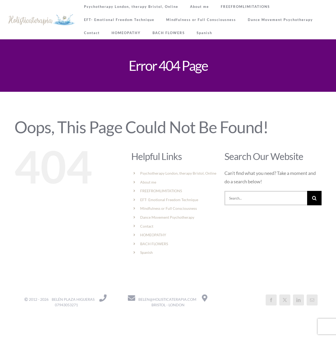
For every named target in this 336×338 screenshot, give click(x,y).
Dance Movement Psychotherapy (167, 217)
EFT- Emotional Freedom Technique (169, 199)
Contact (146, 226)
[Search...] (265, 198)
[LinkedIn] (298, 299)
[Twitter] (284, 299)
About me (148, 182)
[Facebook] (271, 299)
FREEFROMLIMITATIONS (161, 191)
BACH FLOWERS (154, 244)
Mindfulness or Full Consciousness (168, 208)
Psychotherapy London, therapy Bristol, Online (178, 173)
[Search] (314, 198)
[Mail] (312, 299)
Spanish (146, 252)
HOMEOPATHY (153, 235)
